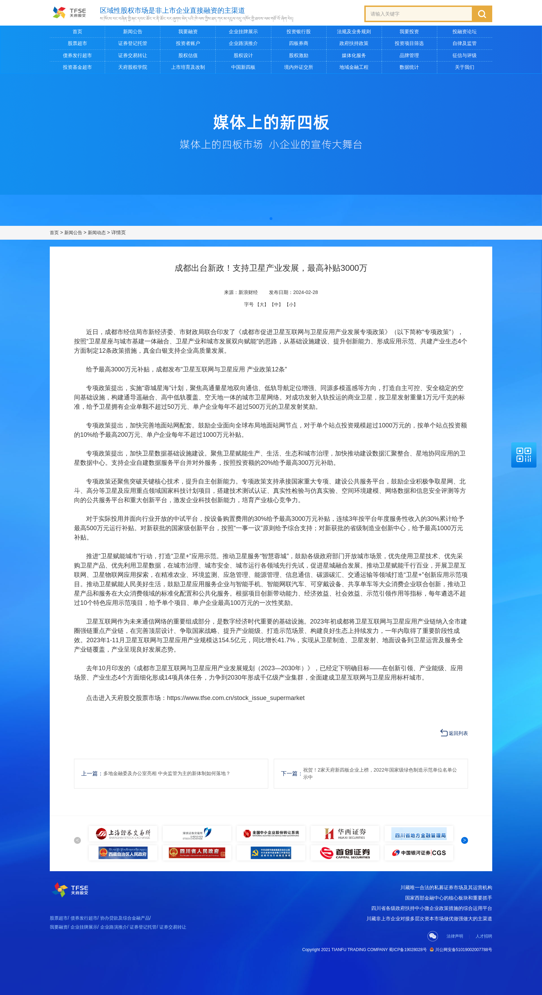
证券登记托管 (132, 45)
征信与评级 (464, 56)
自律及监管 (464, 45)
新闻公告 (132, 33)
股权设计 (243, 56)
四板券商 (298, 45)
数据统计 (409, 69)
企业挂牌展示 (243, 33)
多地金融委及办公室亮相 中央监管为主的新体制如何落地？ (176, 772)
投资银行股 (299, 33)
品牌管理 (409, 56)
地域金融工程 (353, 69)
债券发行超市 (77, 56)
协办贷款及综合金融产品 (130, 942)
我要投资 (409, 33)
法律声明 (455, 959)
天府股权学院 (132, 69)
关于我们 (464, 69)
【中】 (276, 306)
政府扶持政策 (353, 45)
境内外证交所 (298, 69)
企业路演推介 (243, 45)
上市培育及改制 (188, 69)
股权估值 (188, 56)
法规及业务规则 (354, 33)
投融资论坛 (464, 33)
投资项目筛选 (409, 45)
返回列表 (458, 732)
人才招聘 (484, 959)
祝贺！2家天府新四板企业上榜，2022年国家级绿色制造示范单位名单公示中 (380, 772)
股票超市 (77, 45)
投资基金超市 (77, 69)
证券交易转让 (132, 56)
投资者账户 (188, 45)
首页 (77, 33)
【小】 (292, 306)
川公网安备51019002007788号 (461, 972)
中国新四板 (243, 69)
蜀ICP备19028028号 (408, 972)
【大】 (260, 306)
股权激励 (298, 56)
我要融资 (188, 33)
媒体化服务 (354, 56)
